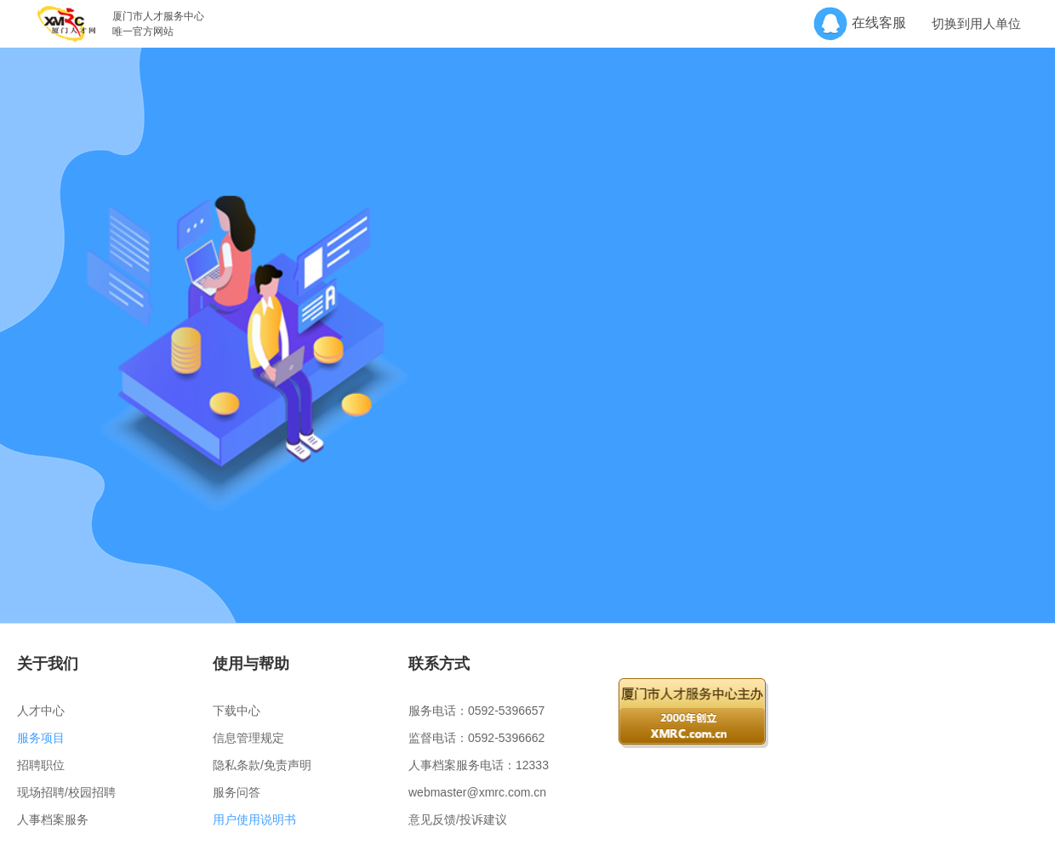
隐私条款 (236, 765)
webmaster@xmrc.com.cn (477, 792)
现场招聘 (41, 792)
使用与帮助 (251, 663)
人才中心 (41, 710)
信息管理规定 (248, 738)
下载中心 (236, 710)
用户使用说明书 (254, 819)
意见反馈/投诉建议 (457, 819)
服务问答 (236, 792)
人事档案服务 (52, 819)
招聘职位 (41, 765)
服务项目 (41, 738)
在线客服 (865, 22)
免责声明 (287, 765)
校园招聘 (92, 792)
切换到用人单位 (976, 24)
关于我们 (47, 663)
